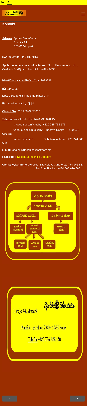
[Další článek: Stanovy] (77, 399)
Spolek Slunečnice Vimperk (34, 156)
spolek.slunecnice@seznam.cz (31, 149)
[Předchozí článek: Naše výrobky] (9, 399)
